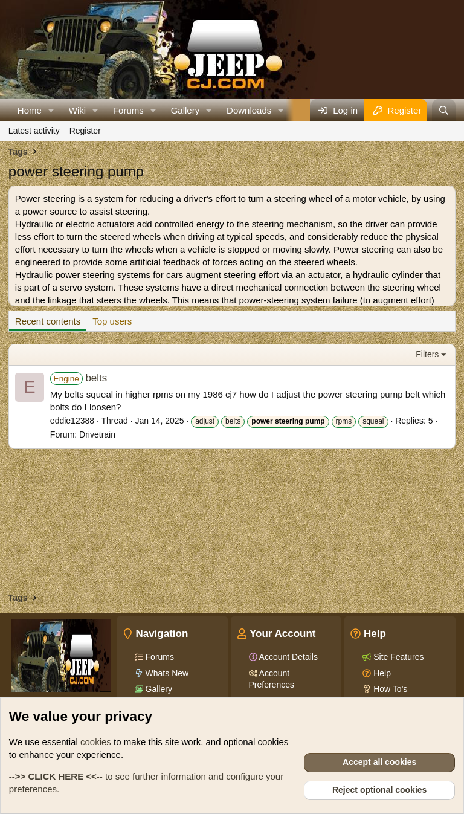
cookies (95, 742)
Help (381, 673)
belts (78, 378)
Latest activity (34, 130)
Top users (112, 321)
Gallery (185, 110)
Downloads (249, 110)
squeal (373, 421)
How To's (389, 689)
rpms (344, 421)
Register (85, 130)
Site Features (397, 657)
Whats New (165, 673)
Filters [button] (427, 354)
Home (30, 110)
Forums (128, 110)
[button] (51, 110)
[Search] (444, 110)
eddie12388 (72, 420)
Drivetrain (97, 434)
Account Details (287, 657)
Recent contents (47, 321)
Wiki (77, 110)
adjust (204, 421)
